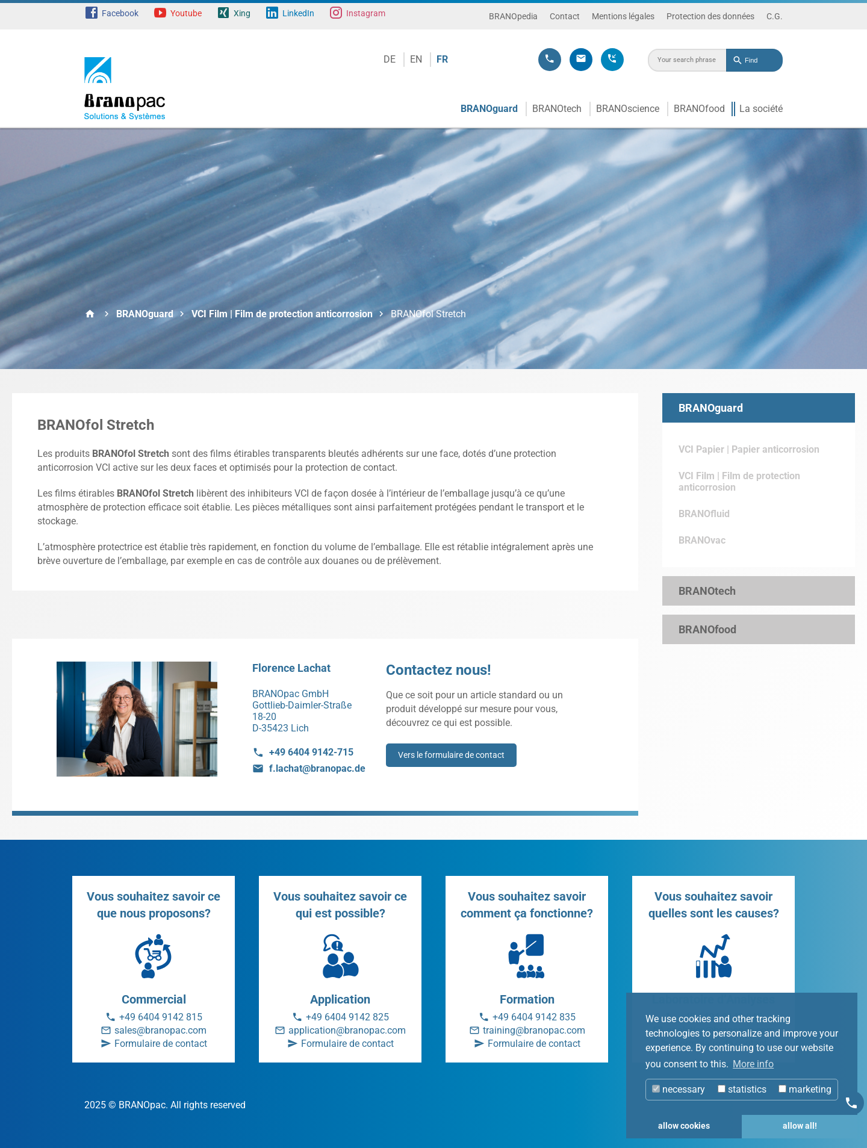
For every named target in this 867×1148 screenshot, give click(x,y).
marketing (804, 1089)
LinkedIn (298, 13)
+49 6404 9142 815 (160, 1017)
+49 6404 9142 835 (534, 1017)
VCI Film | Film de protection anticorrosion (282, 314)
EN (416, 59)
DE (390, 59)
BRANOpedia (513, 16)
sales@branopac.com (160, 1030)
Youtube (186, 13)
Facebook (120, 13)
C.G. (774, 16)
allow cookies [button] (684, 1126)
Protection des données (710, 16)
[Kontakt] (851, 1103)
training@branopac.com (534, 1030)
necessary (678, 1089)
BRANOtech (557, 108)
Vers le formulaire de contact (451, 755)
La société (761, 108)
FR (442, 59)
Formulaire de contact (160, 1043)
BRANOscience (627, 108)
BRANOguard (489, 108)
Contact (565, 16)
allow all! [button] (800, 1126)
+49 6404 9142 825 (347, 1017)
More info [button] (753, 1064)
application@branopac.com (347, 1030)
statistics (742, 1089)
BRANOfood (699, 108)
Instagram (365, 13)
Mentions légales (623, 16)
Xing (242, 13)
